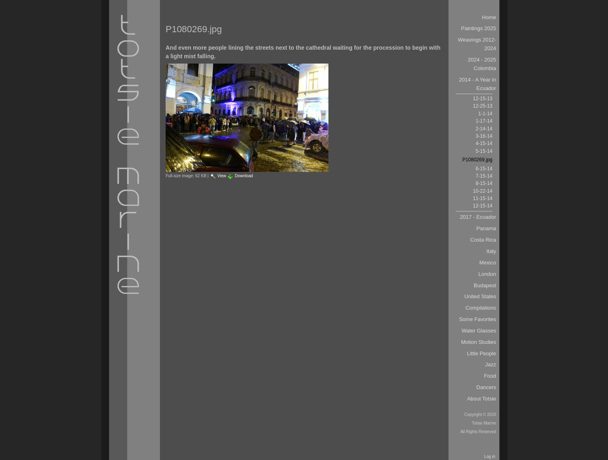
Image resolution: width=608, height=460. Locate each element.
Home (489, 17)
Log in (489, 456)
